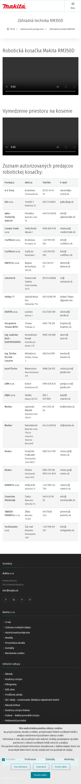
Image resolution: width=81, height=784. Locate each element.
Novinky (9, 637)
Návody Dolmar (12, 705)
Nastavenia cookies (15, 653)
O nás (8, 622)
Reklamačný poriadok (15, 720)
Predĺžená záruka (13, 694)
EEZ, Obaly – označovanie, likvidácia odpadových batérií (32, 699)
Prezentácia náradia (15, 642)
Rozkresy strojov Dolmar (17, 710)
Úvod (12, 29)
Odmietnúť (41, 767)
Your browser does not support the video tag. (40, 76)
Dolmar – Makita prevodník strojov (22, 715)
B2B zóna (10, 689)
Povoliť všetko (40, 775)
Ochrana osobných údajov (18, 627)
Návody (9, 674)
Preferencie (30, 759)
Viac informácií (20, 767)
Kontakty (9, 648)
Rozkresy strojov (13, 679)
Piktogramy (11, 684)
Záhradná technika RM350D (62, 29)
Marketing (69, 759)
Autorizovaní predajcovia (32, 29)
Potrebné (10, 759)
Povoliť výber (61, 767)
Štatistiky (50, 759)
